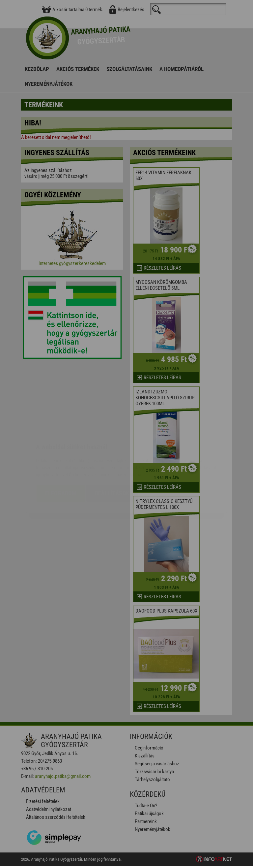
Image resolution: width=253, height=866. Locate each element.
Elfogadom (60, 453)
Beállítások (112, 453)
